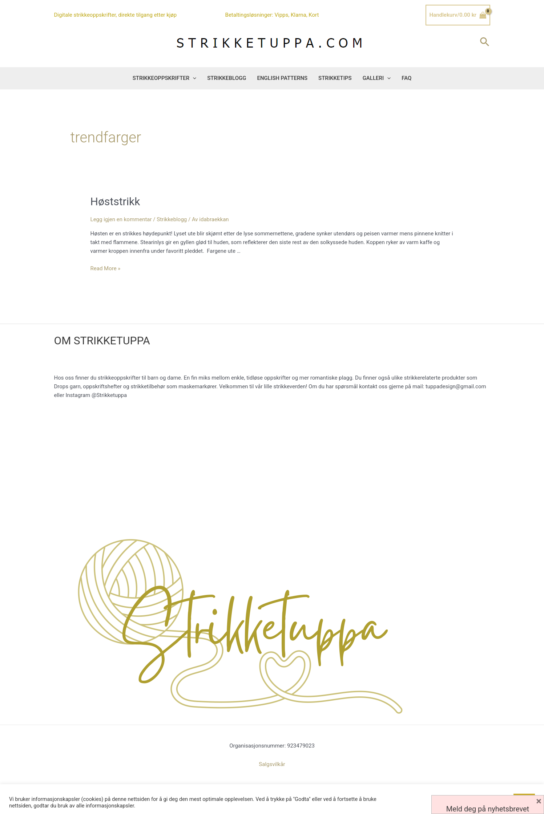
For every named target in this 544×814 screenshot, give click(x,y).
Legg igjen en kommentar (121, 219)
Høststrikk (115, 201)
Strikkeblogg (172, 219)
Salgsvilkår (272, 764)
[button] (192, 78)
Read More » (105, 268)
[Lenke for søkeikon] (485, 42)
